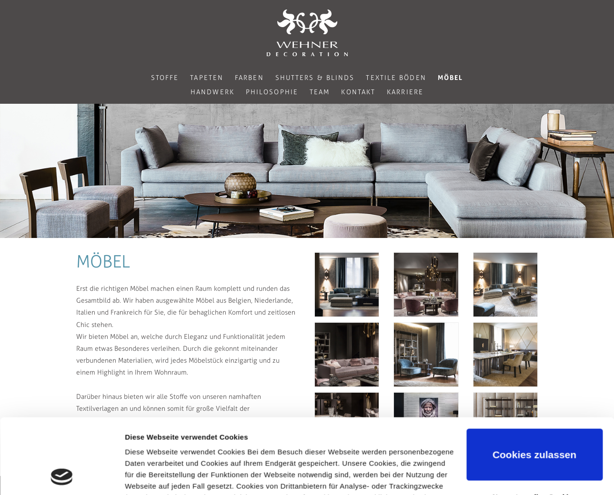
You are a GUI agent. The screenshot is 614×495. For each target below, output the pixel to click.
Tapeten (206, 78)
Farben (249, 78)
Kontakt (358, 92)
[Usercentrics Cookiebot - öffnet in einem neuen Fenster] (61, 476)
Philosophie (272, 92)
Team (320, 92)
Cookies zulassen (534, 384)
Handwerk (212, 92)
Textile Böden (396, 78)
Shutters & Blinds (315, 78)
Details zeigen (149, 476)
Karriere (405, 92)
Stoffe (165, 78)
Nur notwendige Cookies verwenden (534, 432)
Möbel (450, 77)
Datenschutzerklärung (165, 450)
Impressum (237, 450)
